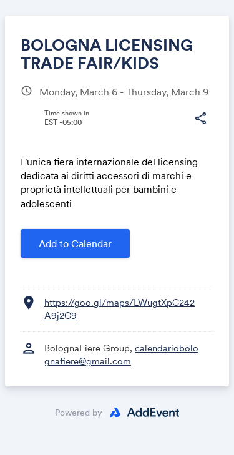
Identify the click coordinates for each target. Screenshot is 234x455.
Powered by (78, 412)
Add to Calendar (75, 243)
